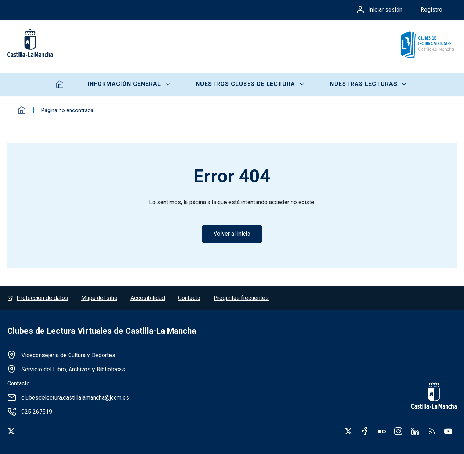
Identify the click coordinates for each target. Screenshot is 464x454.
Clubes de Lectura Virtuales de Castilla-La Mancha (101, 331)
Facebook (365, 431)
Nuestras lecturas (363, 84)
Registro (431, 9)
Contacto (189, 297)
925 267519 (36, 411)
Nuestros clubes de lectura (245, 84)
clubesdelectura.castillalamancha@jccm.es (75, 397)
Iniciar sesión (385, 9)
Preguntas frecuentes (241, 297)
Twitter (348, 431)
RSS (431, 431)
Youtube (448, 431)
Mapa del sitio (99, 297)
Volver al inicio (232, 233)
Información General (124, 84)
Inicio (60, 84)
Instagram (398, 431)
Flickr (381, 431)
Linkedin (415, 431)
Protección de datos (42, 297)
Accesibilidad (147, 297)
